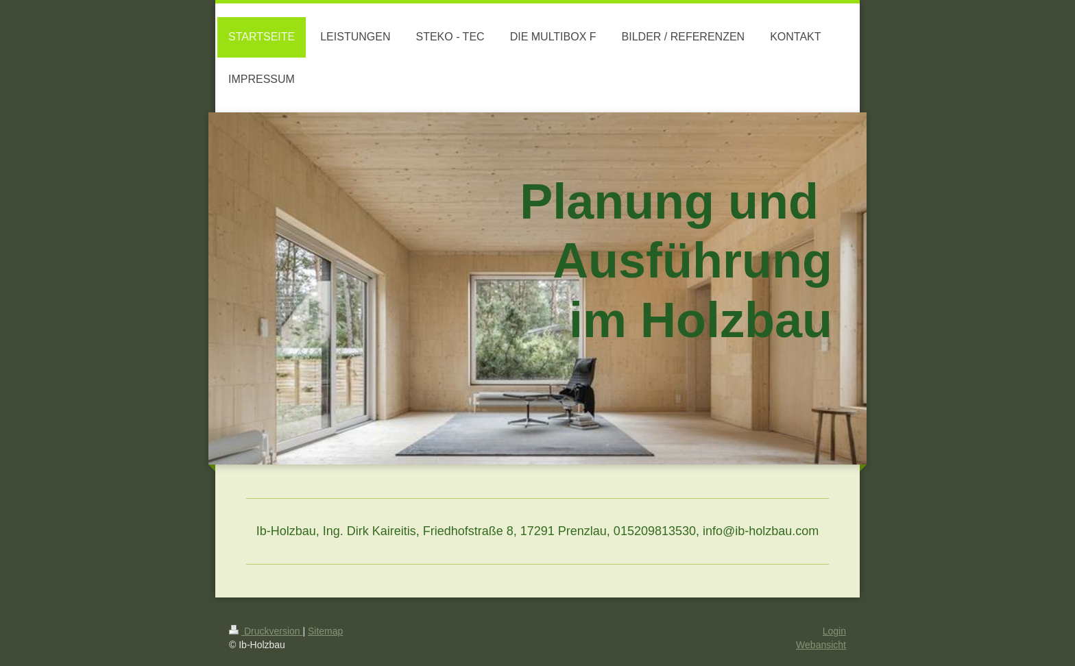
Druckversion (265, 631)
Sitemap (325, 631)
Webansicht (821, 644)
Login (834, 631)
